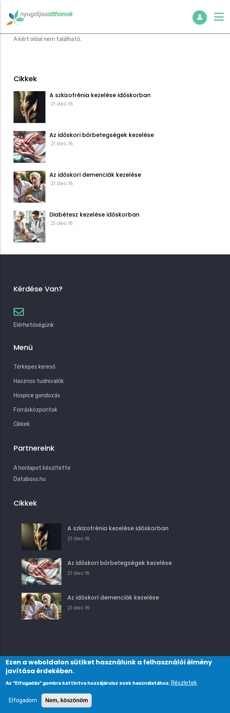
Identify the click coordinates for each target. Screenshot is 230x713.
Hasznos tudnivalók (39, 381)
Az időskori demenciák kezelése (95, 175)
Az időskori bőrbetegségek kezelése (101, 135)
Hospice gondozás (37, 395)
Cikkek (22, 424)
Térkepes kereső (34, 366)
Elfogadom (23, 706)
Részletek (184, 689)
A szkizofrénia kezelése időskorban (100, 95)
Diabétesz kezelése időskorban (94, 215)
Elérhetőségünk (34, 325)
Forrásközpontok (35, 409)
